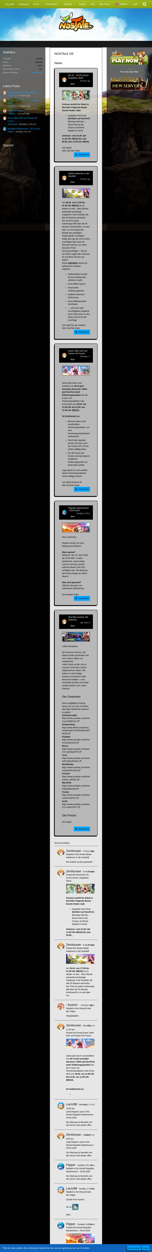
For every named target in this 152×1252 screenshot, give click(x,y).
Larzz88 (71, 1104)
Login (135, 4)
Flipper (11, 131)
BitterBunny (37, 72)
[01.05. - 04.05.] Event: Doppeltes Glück (78, 76)
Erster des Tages (15, 110)
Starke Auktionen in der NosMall (22, 92)
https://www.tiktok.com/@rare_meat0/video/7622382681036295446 (76, 730)
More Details (134, 1248)
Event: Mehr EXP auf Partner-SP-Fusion (77, 352)
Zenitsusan (13, 95)
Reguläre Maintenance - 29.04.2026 (24, 129)
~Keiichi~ (12, 113)
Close (145, 1248)
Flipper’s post (78, 1111)
